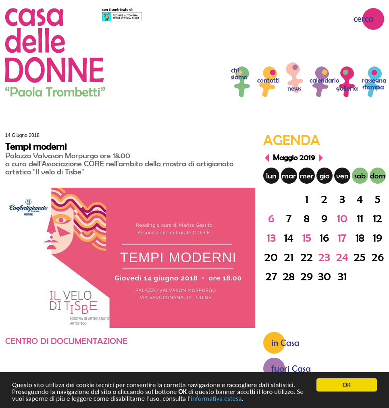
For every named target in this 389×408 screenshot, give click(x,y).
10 (342, 218)
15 (306, 237)
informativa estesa (216, 400)
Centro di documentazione (66, 341)
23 (324, 256)
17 (342, 237)
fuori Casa (291, 368)
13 (271, 237)
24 (342, 256)
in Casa (285, 343)
